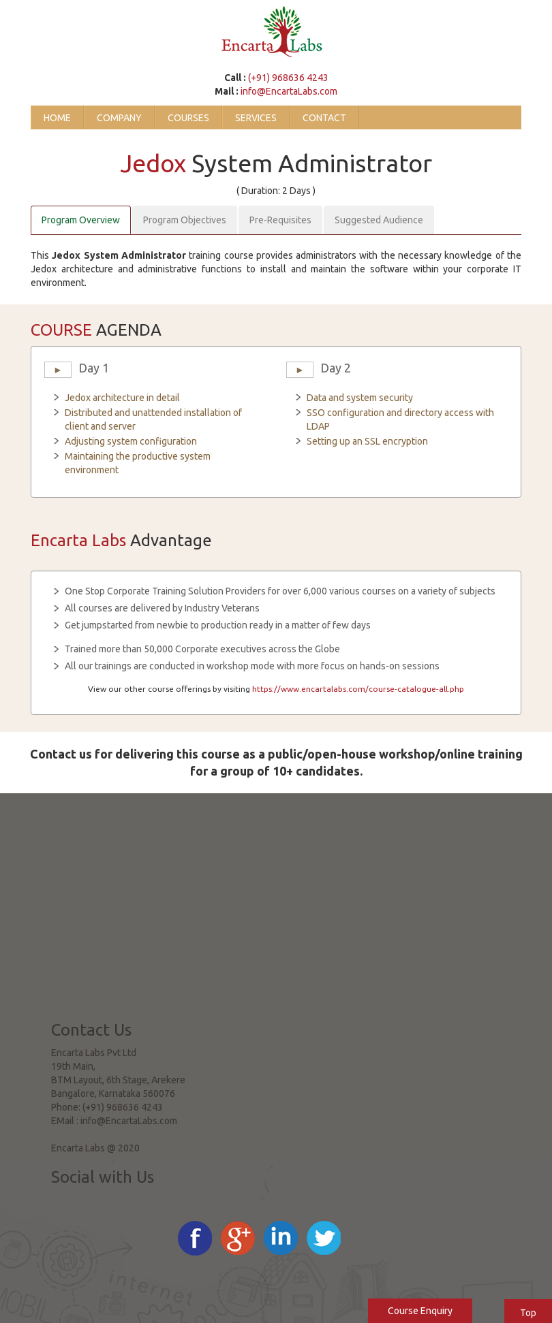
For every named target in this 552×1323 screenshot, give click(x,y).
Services (256, 117)
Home (57, 117)
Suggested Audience (379, 219)
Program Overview (81, 219)
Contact (324, 117)
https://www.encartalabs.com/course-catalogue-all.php (358, 688)
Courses (188, 117)
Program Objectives (184, 219)
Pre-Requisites (280, 219)
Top (528, 1312)
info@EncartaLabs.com (289, 91)
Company (119, 117)
